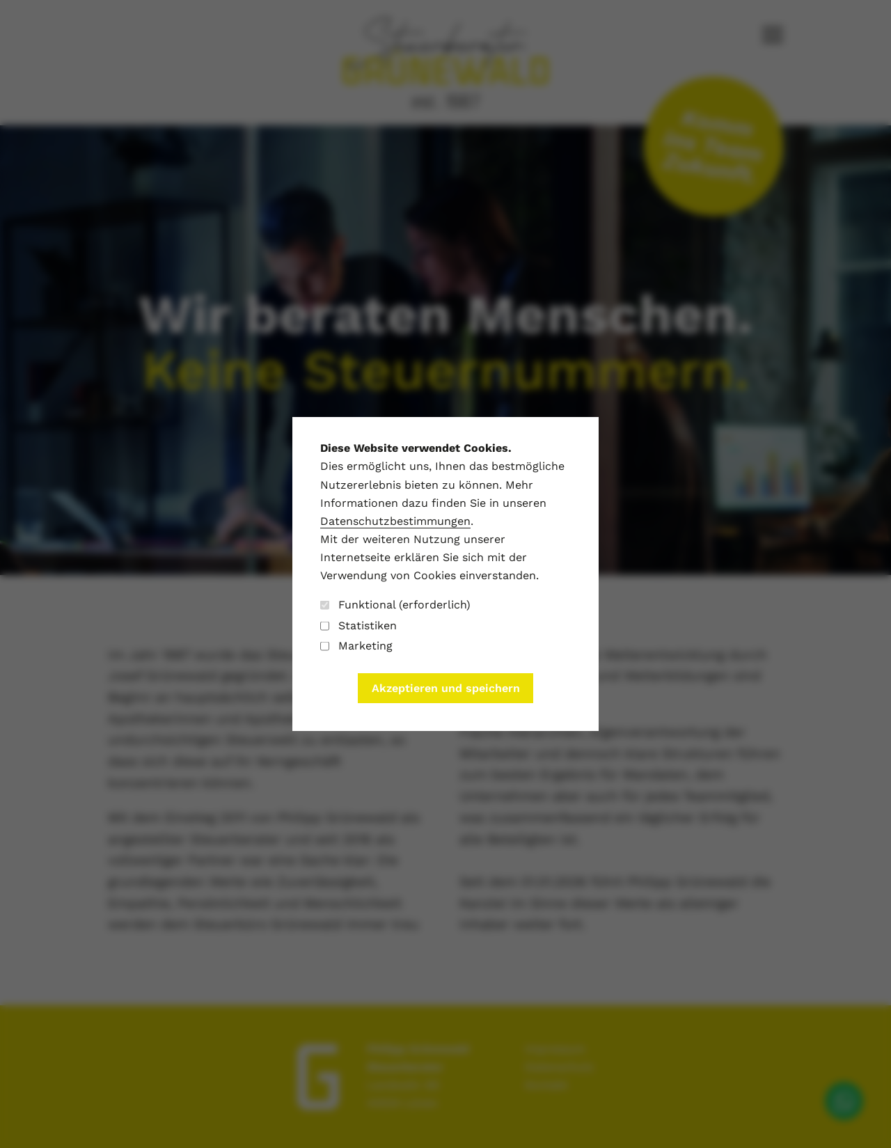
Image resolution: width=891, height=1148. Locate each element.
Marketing (356, 645)
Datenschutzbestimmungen (395, 521)
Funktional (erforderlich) (395, 604)
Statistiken (358, 625)
